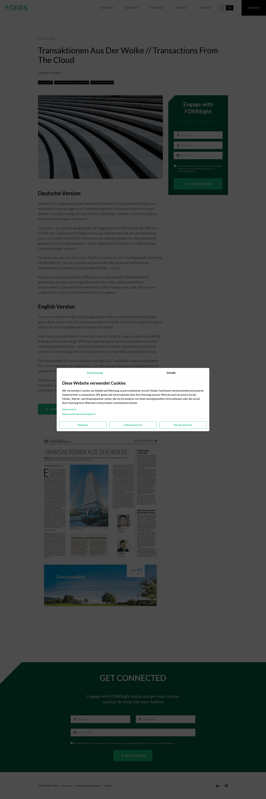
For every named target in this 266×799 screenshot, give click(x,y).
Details (171, 372)
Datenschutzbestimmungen (79, 414)
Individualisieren (133, 424)
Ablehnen (83, 424)
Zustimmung (95, 372)
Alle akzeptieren (183, 424)
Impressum (69, 409)
